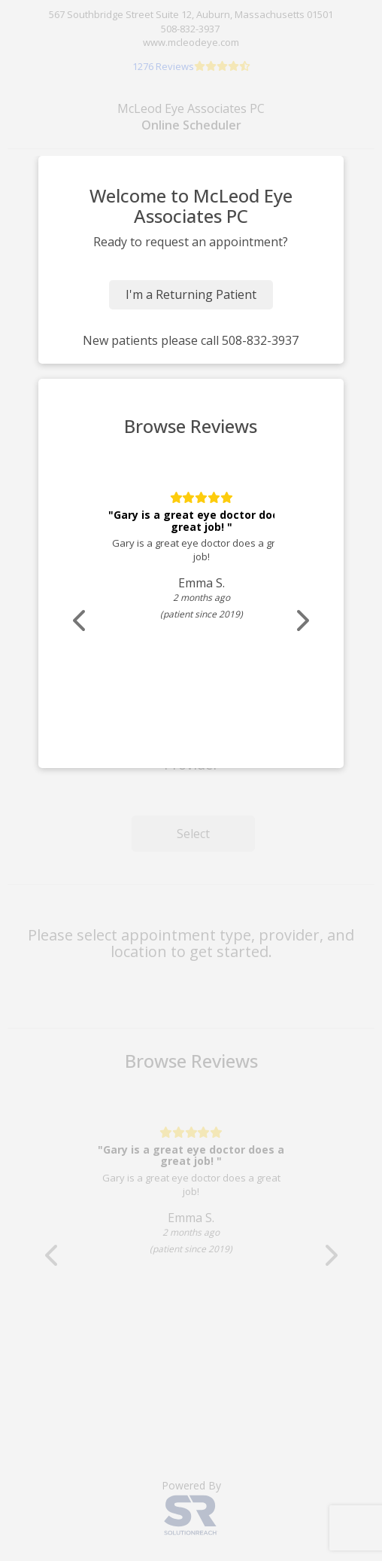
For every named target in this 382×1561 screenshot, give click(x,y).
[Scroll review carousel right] (301, 621)
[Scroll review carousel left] (80, 621)
